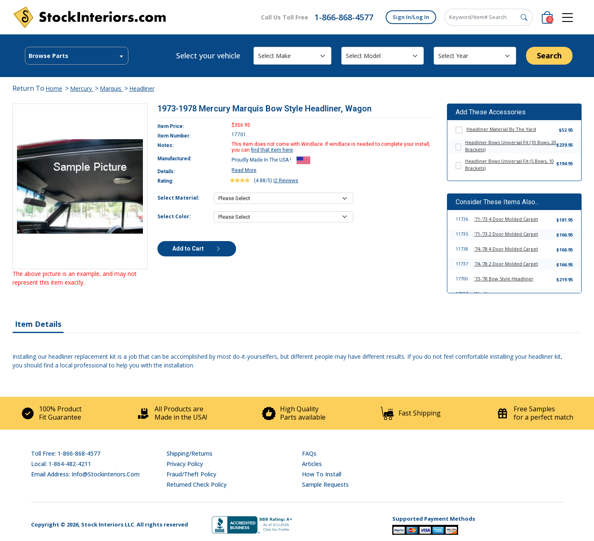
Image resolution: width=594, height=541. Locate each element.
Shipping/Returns (189, 453)
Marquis (111, 88)
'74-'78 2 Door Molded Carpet (506, 264)
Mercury (82, 88)
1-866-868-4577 (343, 17)
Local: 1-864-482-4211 (61, 464)
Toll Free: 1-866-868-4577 (65, 453)
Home (54, 88)
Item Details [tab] (38, 324)
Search (549, 55)
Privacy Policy (185, 464)
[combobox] (76, 56)
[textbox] (76, 56)
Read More (244, 170)
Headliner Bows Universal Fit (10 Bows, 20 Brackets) (510, 145)
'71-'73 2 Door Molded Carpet (506, 234)
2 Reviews (286, 181)
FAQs (309, 453)
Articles (312, 464)
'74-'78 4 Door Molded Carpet (506, 249)
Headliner (142, 88)
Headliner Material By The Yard (501, 129)
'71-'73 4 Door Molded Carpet (506, 219)
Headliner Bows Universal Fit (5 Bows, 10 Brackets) (509, 164)
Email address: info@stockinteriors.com (85, 474)
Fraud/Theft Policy (191, 474)
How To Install (321, 474)
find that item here (272, 150)
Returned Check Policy (197, 484)
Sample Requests (325, 484)
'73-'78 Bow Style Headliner (504, 278)
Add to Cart (196, 248)
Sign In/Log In (411, 17)
